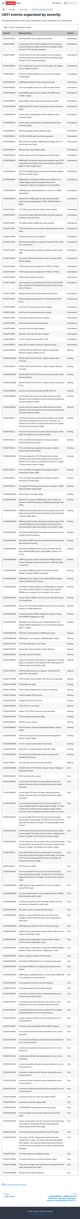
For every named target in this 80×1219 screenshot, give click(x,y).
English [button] (56, 3)
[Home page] (4, 9)
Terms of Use (46, 1214)
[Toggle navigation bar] (3, 3)
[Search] (70, 3)
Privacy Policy (34, 1214)
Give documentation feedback (14, 1185)
